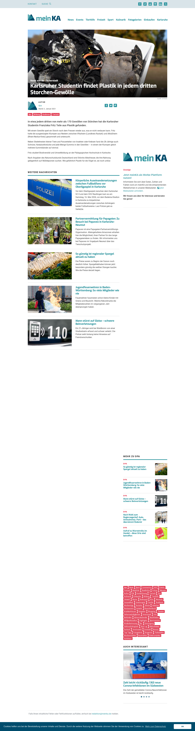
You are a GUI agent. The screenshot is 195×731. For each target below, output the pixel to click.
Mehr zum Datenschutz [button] (155, 726)
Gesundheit (128, 602)
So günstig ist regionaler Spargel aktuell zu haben (95, 255)
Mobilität (136, 590)
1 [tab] (141, 696)
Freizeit (101, 19)
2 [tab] (144, 696)
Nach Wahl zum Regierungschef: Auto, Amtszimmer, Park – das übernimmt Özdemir (134, 518)
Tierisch (55, 114)
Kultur (126, 593)
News (71, 19)
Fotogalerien (134, 19)
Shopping (151, 611)
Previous (127, 663)
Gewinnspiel (140, 602)
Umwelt (127, 599)
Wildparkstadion (130, 620)
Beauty (156, 630)
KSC (155, 587)
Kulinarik (121, 19)
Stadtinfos (146, 590)
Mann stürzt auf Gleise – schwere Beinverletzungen (95, 322)
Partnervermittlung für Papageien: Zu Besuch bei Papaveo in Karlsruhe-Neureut (97, 222)
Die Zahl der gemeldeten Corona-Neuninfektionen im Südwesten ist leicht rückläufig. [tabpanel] (145, 673)
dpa (40, 105)
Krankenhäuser (130, 611)
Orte (155, 614)
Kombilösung (141, 593)
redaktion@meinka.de (101, 714)
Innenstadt (146, 614)
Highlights (143, 620)
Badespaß (144, 599)
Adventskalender (141, 617)
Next (164, 663)
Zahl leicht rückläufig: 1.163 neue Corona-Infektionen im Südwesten (143, 684)
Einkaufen (149, 19)
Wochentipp (129, 605)
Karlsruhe (162, 19)
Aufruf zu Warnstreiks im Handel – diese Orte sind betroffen (135, 533)
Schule (147, 605)
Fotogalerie (137, 633)
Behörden (128, 617)
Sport (110, 19)
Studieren (46, 114)
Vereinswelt (137, 630)
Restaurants (129, 608)
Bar (141, 623)
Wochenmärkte (130, 636)
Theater (161, 611)
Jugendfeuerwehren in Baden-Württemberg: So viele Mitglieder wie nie (97, 290)
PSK (132, 593)
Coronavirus (147, 587)
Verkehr (139, 608)
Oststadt (147, 630)
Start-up (144, 626)
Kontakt (32, 4)
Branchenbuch (150, 608)
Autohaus (128, 639)
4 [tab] (149, 696)
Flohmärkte (159, 633)
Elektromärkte (154, 636)
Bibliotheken (154, 626)
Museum (159, 599)
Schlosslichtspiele (131, 626)
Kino (152, 599)
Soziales (139, 605)
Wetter (135, 599)
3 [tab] (146, 696)
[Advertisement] (145, 123)
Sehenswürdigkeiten (132, 614)
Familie (151, 602)
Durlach (127, 630)
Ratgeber (142, 611)
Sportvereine (155, 620)
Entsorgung (149, 623)
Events (79, 19)
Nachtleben (154, 617)
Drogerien (149, 633)
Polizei (155, 590)
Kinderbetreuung (131, 623)
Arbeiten (155, 605)
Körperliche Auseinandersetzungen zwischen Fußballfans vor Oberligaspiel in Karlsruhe (96, 184)
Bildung (37, 114)
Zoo (159, 593)
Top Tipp (127, 633)
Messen (163, 590)
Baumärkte (142, 636)
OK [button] (182, 726)
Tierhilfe (90, 19)
